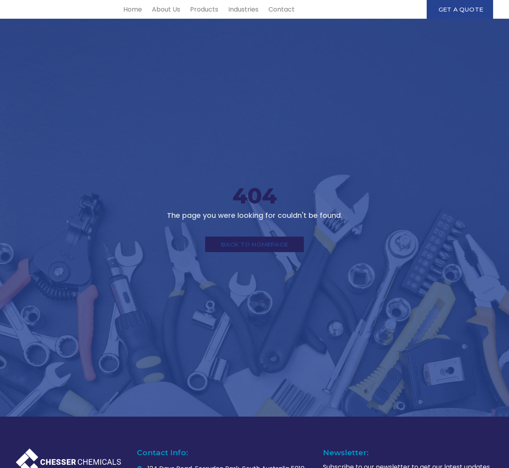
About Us (226, 18)
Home (192, 18)
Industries (303, 18)
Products (264, 18)
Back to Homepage (254, 264)
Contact (341, 18)
